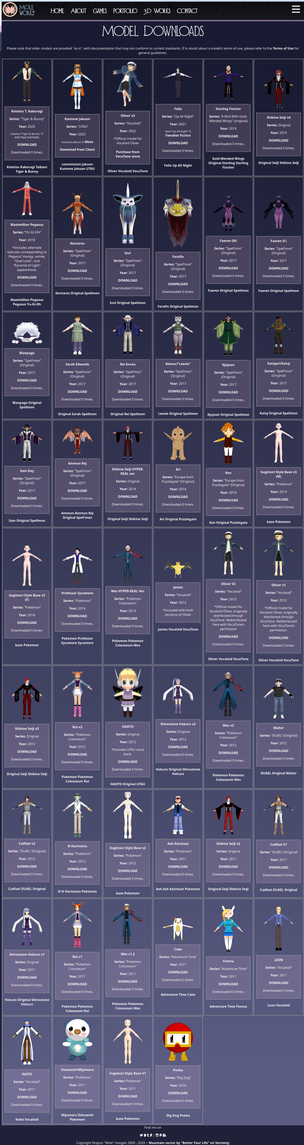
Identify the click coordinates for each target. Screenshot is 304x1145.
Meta (89, 142)
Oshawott (86, 1115)
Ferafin (163, 306)
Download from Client (77, 149)
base (270, 522)
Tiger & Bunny (27, 171)
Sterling (228, 163)
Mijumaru (69, 1115)
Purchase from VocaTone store (128, 154)
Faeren (213, 290)
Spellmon (91, 293)
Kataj (264, 413)
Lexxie (163, 413)
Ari (162, 519)
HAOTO (116, 784)
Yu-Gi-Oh (34, 304)
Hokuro (162, 769)
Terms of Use (283, 48)
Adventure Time (173, 994)
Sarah (76, 414)
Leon (271, 1005)
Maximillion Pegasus (27, 300)
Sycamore (86, 643)
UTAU (90, 168)
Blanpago (20, 402)
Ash (159, 889)
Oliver (112, 171)
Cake (191, 994)
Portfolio (125, 11)
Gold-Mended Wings (228, 158)
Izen (12, 520)
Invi (113, 303)
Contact (187, 11)
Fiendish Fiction (178, 135)
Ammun (67, 513)
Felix (168, 165)
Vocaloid (125, 171)
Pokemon (282, 522)
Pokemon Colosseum (129, 643)
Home (57, 11)
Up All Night (182, 165)
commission (71, 164)
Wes (137, 645)
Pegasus (19, 304)
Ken (212, 522)
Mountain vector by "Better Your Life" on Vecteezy (189, 1143)
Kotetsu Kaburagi (21, 167)
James (163, 629)
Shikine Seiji (289, 163)
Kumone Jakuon (72, 168)
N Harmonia (71, 891)
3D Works (157, 11)
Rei (126, 414)
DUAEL (266, 773)
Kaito (20, 1119)
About (78, 11)
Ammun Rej (84, 513)
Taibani (41, 167)
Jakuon (87, 164)
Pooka (185, 1115)
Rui (86, 781)
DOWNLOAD (27, 144)
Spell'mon (84, 517)
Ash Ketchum (173, 889)
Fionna (241, 1006)
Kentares (62, 293)
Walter (291, 773)
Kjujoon (213, 414)
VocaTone (140, 171)
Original (214, 163)
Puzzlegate (188, 519)
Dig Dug (172, 1115)
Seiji (275, 163)
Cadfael (14, 889)
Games (100, 11)
